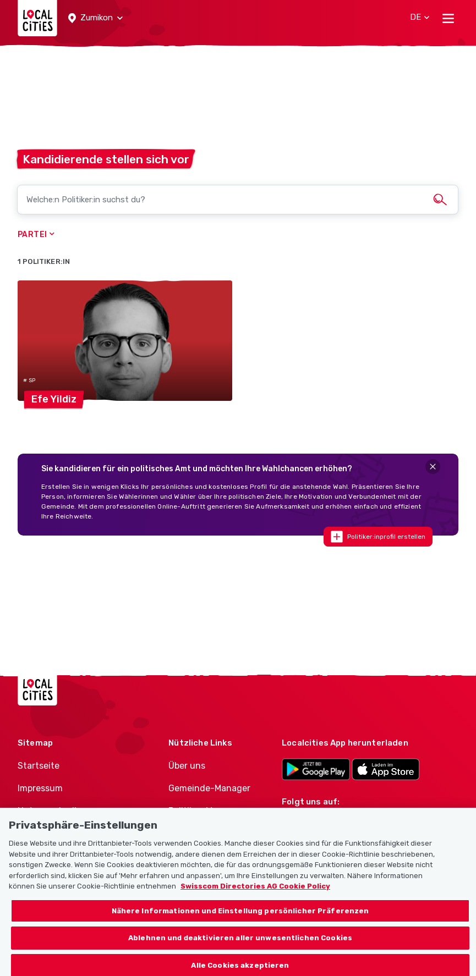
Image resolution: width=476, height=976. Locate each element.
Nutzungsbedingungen (66, 811)
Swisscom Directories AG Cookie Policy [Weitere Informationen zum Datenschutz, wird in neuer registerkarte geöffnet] (255, 897)
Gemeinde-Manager (209, 788)
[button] (95, 18)
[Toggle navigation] (448, 18)
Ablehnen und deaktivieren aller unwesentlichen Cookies (240, 949)
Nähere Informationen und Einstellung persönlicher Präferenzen (240, 922)
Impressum (40, 788)
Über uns (186, 765)
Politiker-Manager (205, 811)
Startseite (38, 765)
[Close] (432, 466)
